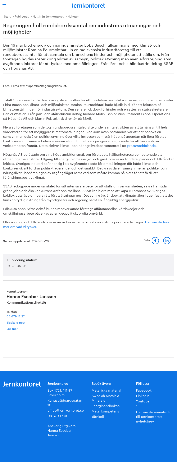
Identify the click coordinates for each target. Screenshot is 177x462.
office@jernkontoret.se (65, 409)
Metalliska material (106, 389)
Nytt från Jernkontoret (48, 16)
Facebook (143, 389)
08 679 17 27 (15, 316)
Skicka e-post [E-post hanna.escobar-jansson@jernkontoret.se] (15, 322)
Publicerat (22, 16)
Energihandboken (106, 405)
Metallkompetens (105, 410)
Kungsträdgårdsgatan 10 (64, 402)
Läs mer (18, 328)
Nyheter (73, 16)
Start (7, 16)
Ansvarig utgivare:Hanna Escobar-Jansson (62, 430)
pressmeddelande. (142, 145)
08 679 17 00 (57, 415)
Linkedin (142, 395)
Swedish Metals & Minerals (105, 397)
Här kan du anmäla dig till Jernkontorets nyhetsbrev (154, 416)
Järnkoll (98, 416)
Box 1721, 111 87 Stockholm (59, 392)
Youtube (142, 400)
